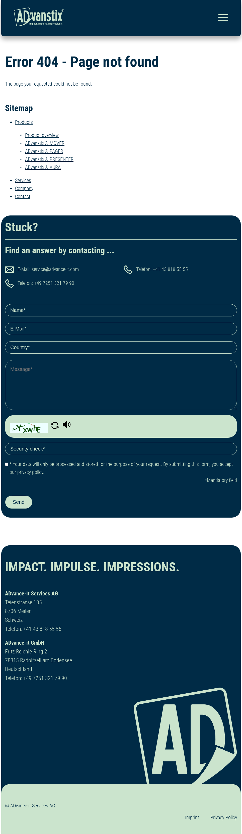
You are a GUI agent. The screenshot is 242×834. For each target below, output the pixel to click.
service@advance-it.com (55, 269)
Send (19, 502)
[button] (55, 427)
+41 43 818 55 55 (170, 269)
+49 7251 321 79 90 (54, 283)
